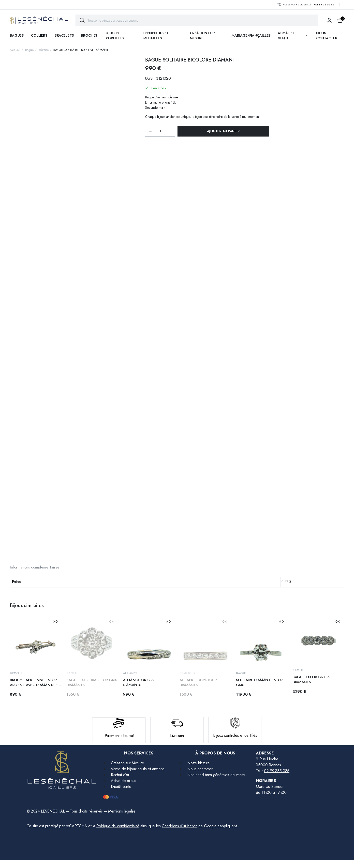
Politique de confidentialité (117, 826)
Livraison (177, 735)
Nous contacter (326, 36)
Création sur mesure (202, 36)
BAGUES (17, 35)
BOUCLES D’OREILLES (113, 36)
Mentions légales (121, 811)
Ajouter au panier (223, 131)
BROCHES (89, 35)
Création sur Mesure (127, 763)
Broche (16, 673)
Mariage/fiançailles (251, 35)
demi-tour (187, 673)
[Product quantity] (160, 131)
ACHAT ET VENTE (286, 36)
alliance (130, 673)
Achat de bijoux (123, 780)
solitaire (44, 49)
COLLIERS (39, 35)
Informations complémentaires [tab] (34, 567)
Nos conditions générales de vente (216, 775)
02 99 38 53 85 (324, 4)
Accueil (15, 49)
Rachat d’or (120, 775)
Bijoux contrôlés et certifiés (235, 735)
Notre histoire (198, 763)
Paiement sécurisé (119, 735)
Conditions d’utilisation (179, 826)
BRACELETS (64, 35)
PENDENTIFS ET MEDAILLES (156, 36)
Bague (29, 49)
